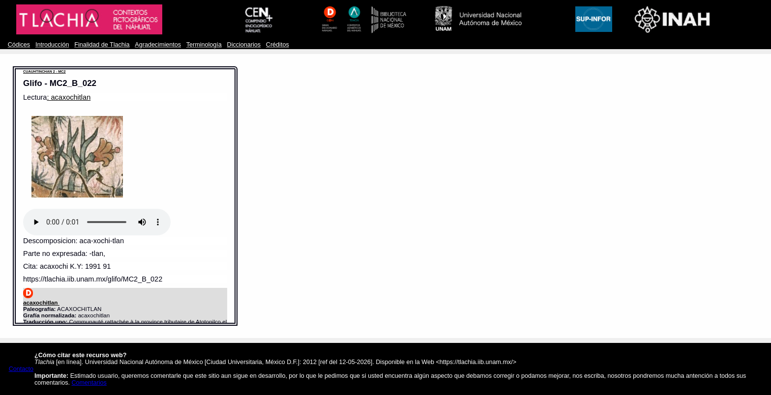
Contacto (21, 369)
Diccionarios (244, 44)
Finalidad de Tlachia (101, 44)
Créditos (277, 44)
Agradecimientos (158, 44)
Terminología (204, 44)
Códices (19, 44)
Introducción (52, 44)
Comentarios (89, 382)
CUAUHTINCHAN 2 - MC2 (44, 71)
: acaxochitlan (68, 97)
